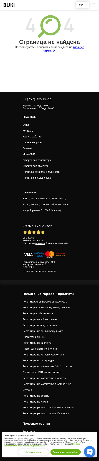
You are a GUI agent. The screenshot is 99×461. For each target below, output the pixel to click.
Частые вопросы (32, 142)
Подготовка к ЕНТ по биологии (40, 348)
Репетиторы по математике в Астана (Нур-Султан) (47, 387)
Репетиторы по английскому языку (43, 331)
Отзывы (27, 148)
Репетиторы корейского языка (40, 319)
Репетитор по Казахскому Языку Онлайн (46, 307)
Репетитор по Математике (38, 313)
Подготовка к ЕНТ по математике (42, 372)
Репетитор (29, 431)
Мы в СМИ (29, 154)
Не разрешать (34, 452)
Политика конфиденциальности (41, 171)
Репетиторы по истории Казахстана (43, 354)
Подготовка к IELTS (34, 336)
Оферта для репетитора (37, 160)
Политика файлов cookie (37, 177)
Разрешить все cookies (65, 452)
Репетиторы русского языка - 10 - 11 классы (48, 407)
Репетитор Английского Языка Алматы (45, 301)
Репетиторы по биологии (37, 342)
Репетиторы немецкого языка (40, 325)
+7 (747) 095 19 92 (37, 99)
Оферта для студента (35, 166)
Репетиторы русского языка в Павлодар (46, 413)
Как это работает (32, 136)
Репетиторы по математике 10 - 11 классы (47, 366)
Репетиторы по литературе (38, 360)
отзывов (40, 243)
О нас (26, 124)
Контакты (28, 130)
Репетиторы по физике (36, 395)
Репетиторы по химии (35, 401)
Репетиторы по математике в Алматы (44, 378)
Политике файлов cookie (34, 446)
